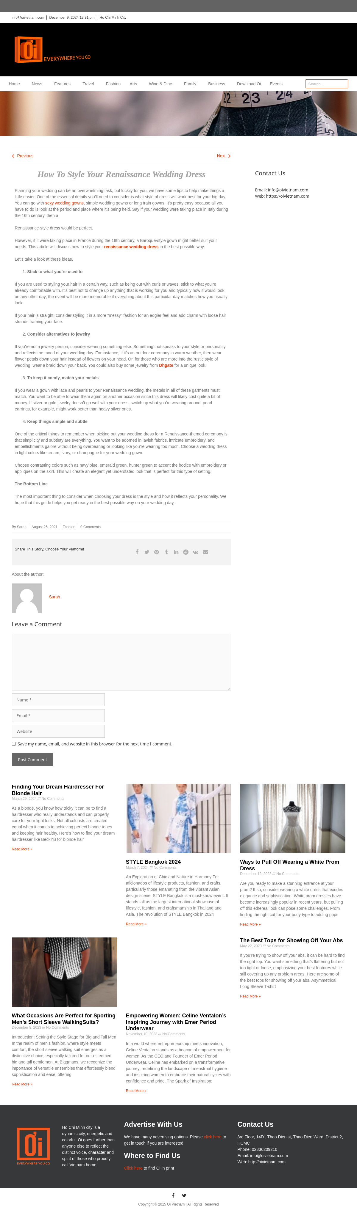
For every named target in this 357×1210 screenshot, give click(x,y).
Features (64, 84)
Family (191, 84)
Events (276, 83)
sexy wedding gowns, (65, 203)
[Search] (343, 84)
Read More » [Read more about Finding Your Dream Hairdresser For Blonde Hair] (22, 849)
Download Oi (249, 83)
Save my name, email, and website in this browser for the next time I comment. (95, 744)
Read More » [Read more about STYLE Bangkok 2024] (136, 924)
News (38, 84)
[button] (137, 552)
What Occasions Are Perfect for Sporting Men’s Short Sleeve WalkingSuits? (64, 1019)
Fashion (113, 83)
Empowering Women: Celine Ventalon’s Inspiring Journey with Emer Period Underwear (176, 1022)
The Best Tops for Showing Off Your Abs (291, 940)
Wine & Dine (162, 84)
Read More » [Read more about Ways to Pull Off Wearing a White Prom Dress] (250, 924)
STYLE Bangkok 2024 (153, 862)
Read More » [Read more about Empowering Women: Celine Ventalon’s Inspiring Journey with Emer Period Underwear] (136, 1091)
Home (16, 84)
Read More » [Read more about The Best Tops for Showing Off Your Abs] (250, 996)
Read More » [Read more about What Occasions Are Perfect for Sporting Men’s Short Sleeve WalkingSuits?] (22, 1084)
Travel (89, 84)
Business (218, 84)
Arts (135, 84)
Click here (133, 1168)
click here (213, 1137)
